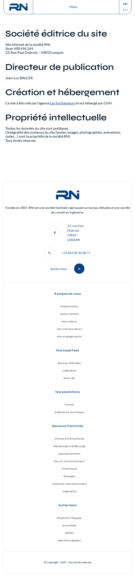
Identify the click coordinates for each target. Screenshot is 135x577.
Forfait (69, 404)
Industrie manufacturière (69, 483)
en (125, 10)
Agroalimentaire (69, 453)
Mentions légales (69, 540)
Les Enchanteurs (62, 103)
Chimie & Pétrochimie (69, 438)
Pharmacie (69, 468)
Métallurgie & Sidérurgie (69, 446)
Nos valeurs (69, 321)
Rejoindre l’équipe (69, 517)
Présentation (69, 306)
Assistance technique (69, 412)
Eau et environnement (69, 461)
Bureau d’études (69, 363)
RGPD (69, 533)
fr (125, 4)
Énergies (69, 476)
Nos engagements (69, 336)
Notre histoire (69, 313)
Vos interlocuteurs (69, 329)
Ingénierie (69, 370)
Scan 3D (69, 378)
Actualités (69, 525)
